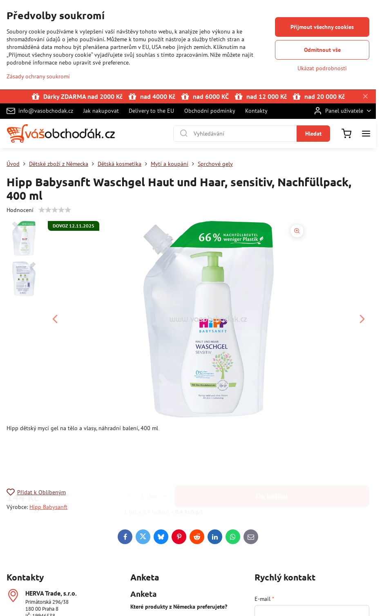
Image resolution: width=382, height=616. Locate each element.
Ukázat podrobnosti (322, 68)
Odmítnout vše (322, 50)
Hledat (313, 133)
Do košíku (272, 459)
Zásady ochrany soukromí (38, 76)
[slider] (54, 210)
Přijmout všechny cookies (322, 27)
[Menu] (366, 133)
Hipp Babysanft (48, 507)
